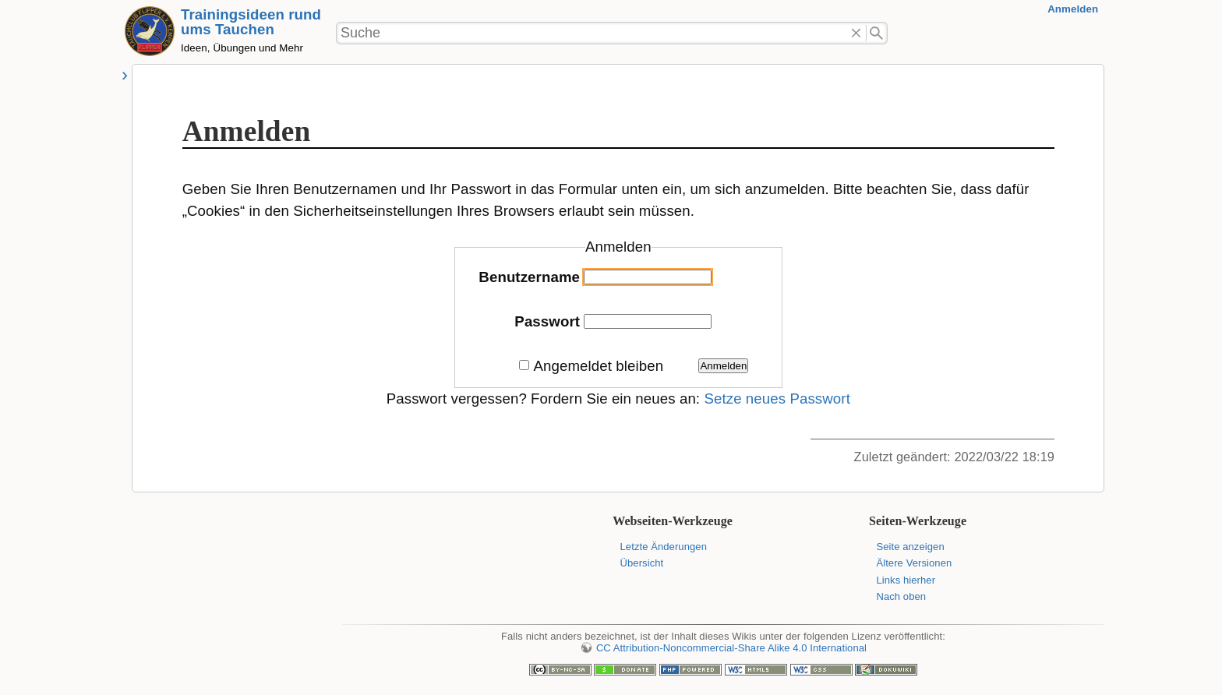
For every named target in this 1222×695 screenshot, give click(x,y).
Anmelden (1072, 9)
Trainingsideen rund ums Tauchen (251, 21)
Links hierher (905, 580)
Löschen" (856, 33)
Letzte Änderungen (663, 546)
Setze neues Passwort (777, 398)
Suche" (877, 33)
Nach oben (901, 596)
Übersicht (642, 563)
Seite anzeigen (910, 546)
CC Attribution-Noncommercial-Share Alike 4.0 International (731, 648)
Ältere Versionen (914, 563)
